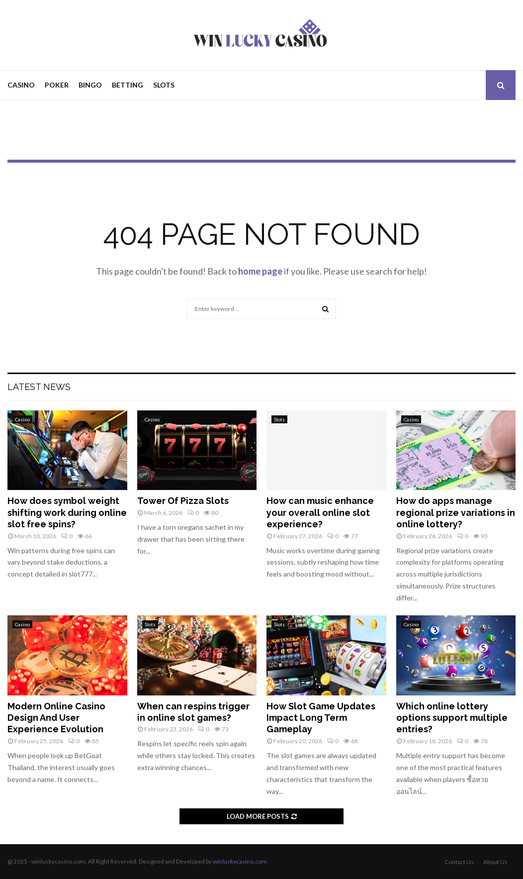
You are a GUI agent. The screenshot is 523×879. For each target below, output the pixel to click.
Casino (21, 85)
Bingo (90, 85)
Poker (57, 85)
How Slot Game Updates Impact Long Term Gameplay (320, 718)
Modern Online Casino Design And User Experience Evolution (56, 718)
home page (260, 271)
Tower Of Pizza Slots (183, 500)
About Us (495, 862)
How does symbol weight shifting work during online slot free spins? (67, 512)
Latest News (39, 387)
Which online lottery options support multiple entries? (452, 718)
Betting (127, 85)
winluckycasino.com (240, 861)
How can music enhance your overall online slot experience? (320, 512)
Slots (163, 85)
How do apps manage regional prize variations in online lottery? (455, 512)
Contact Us (459, 862)
